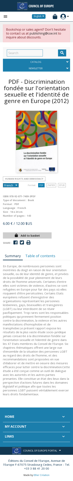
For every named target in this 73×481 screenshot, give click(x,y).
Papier (51, 185)
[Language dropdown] (40, 16)
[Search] (25, 52)
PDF (41, 185)
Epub (62, 185)
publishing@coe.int (43, 33)
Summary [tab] (13, 255)
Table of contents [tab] (40, 255)
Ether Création (41, 475)
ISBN (6, 196)
